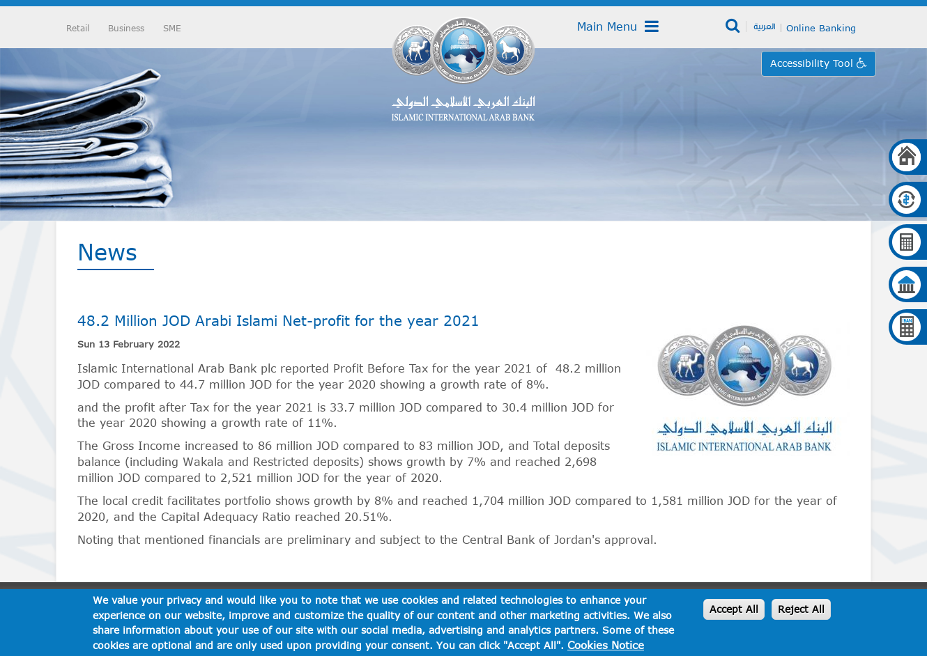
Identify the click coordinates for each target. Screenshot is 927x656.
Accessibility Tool (813, 63)
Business (126, 28)
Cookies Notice (605, 645)
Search (733, 26)
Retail (77, 28)
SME (172, 28)
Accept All (734, 609)
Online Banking (821, 28)
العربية (764, 25)
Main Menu (618, 26)
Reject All (801, 609)
